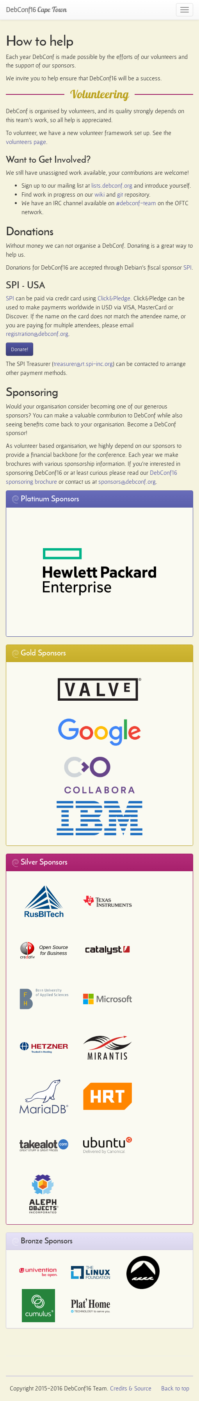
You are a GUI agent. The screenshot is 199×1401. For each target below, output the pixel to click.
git (120, 194)
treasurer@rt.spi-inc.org (83, 364)
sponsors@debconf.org (127, 481)
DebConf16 (36, 9)
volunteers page (26, 142)
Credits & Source (130, 1388)
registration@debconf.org (37, 333)
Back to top (175, 1388)
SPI (187, 267)
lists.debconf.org (111, 185)
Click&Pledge (114, 298)
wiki (99, 194)
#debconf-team (136, 203)
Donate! (19, 349)
